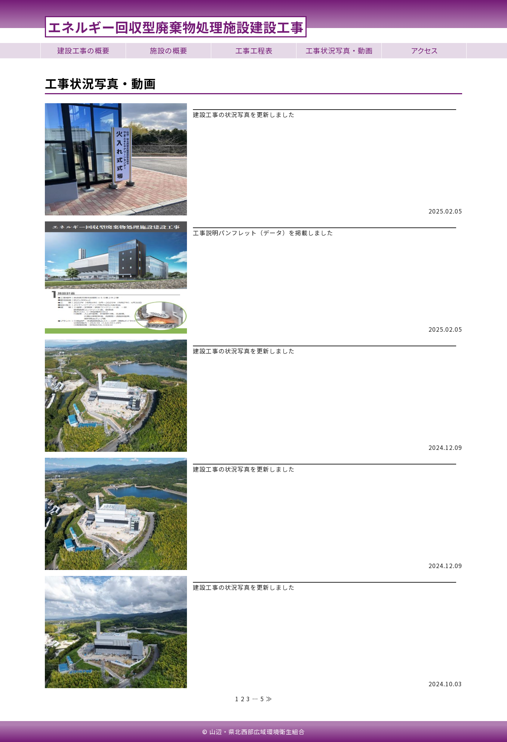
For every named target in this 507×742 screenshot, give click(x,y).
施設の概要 (168, 50)
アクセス (424, 50)
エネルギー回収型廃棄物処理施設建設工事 (176, 26)
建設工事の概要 (83, 50)
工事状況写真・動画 (339, 50)
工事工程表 (254, 50)
